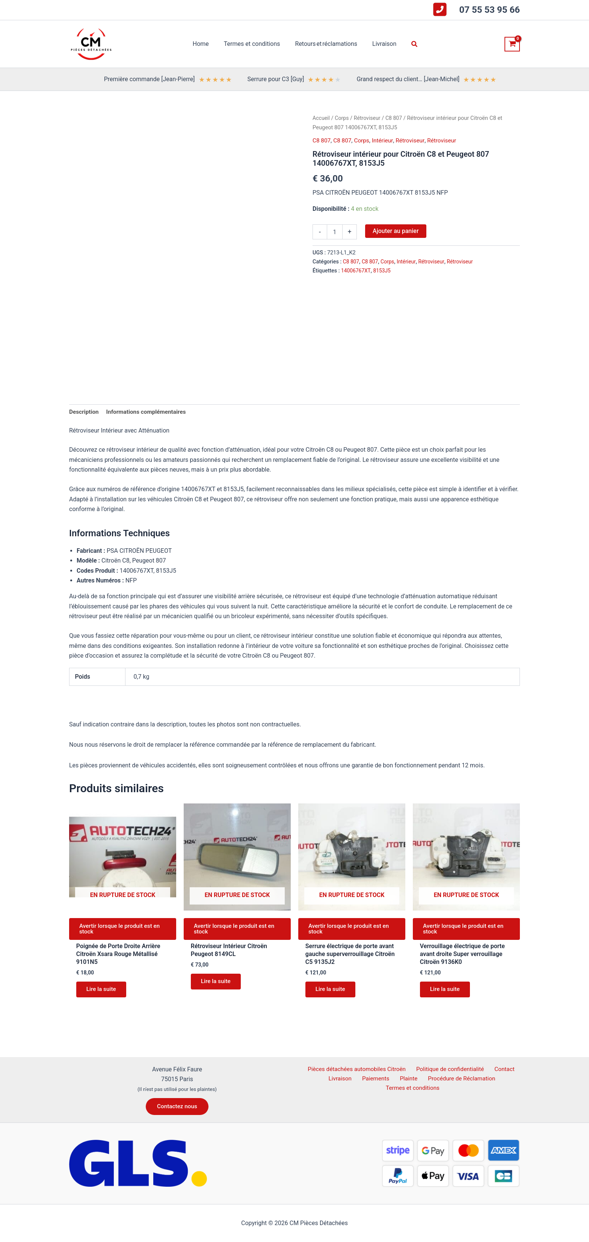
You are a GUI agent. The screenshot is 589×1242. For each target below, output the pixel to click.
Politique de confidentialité (451, 1069)
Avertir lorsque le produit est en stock (122, 930)
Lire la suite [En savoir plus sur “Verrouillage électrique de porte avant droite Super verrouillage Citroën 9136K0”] (446, 993)
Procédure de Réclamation (456, 1078)
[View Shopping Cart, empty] (512, 44)
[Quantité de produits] (335, 231)
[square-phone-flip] (439, 9)
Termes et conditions (413, 1088)
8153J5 (384, 271)
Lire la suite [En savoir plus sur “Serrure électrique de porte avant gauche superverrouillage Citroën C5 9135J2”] (332, 993)
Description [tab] (84, 412)
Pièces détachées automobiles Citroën (358, 1069)
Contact (502, 1069)
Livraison (344, 1078)
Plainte (406, 1078)
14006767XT (356, 271)
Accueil (322, 118)
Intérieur (385, 140)
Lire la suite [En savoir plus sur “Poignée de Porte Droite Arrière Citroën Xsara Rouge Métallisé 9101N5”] (103, 993)
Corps (342, 118)
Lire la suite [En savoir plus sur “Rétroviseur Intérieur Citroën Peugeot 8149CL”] (217, 985)
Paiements (376, 1078)
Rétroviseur (369, 118)
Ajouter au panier (395, 230)
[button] (408, 44)
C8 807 (396, 118)
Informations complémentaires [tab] (149, 412)
